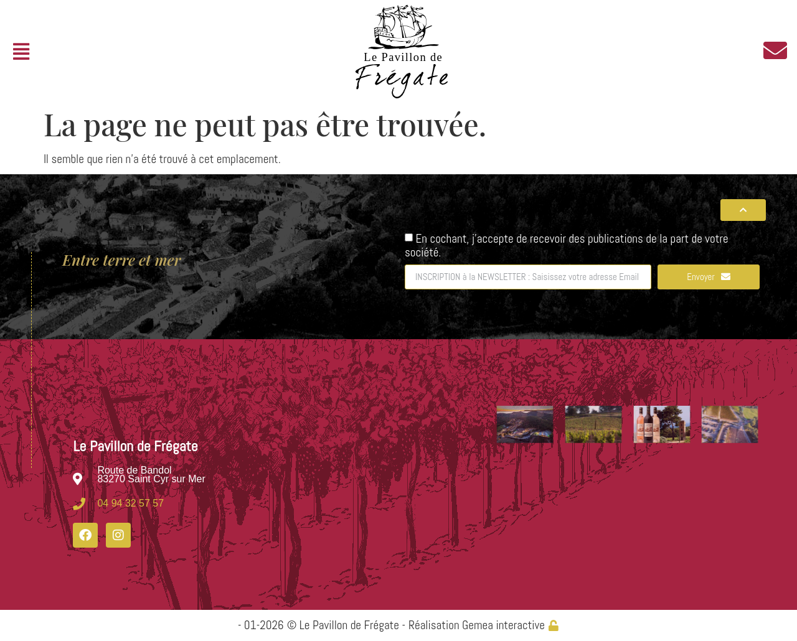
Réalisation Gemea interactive (476, 625)
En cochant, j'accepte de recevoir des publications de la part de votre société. (567, 245)
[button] (21, 52)
